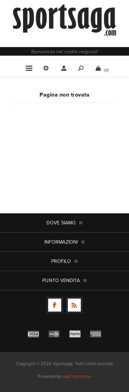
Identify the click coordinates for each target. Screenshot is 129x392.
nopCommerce (76, 376)
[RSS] (74, 305)
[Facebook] (54, 305)
